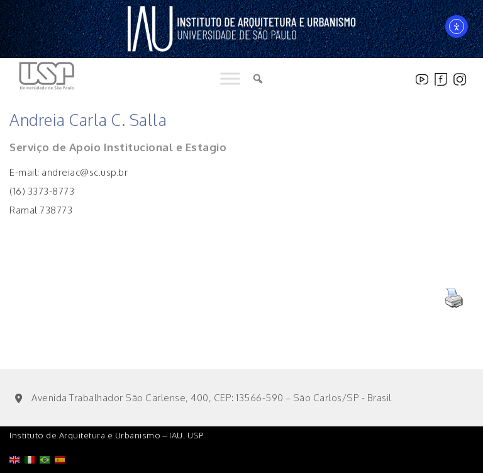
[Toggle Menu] (230, 79)
